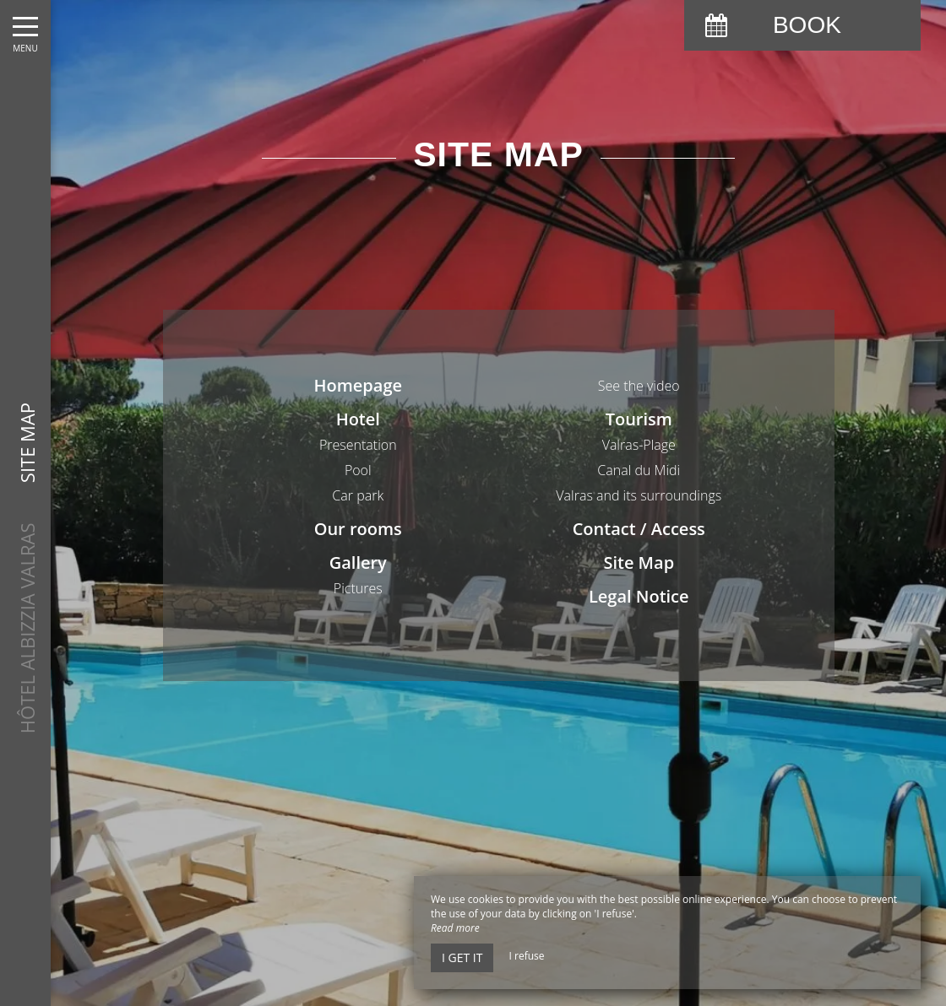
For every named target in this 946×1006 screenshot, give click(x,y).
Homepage (357, 385)
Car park (357, 495)
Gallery (358, 562)
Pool (358, 470)
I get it (462, 957)
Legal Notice (639, 596)
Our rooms (358, 528)
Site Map (638, 562)
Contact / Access (639, 528)
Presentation (358, 444)
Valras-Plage (639, 444)
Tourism (639, 419)
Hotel (358, 419)
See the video (639, 385)
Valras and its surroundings (638, 495)
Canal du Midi (638, 470)
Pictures (358, 588)
